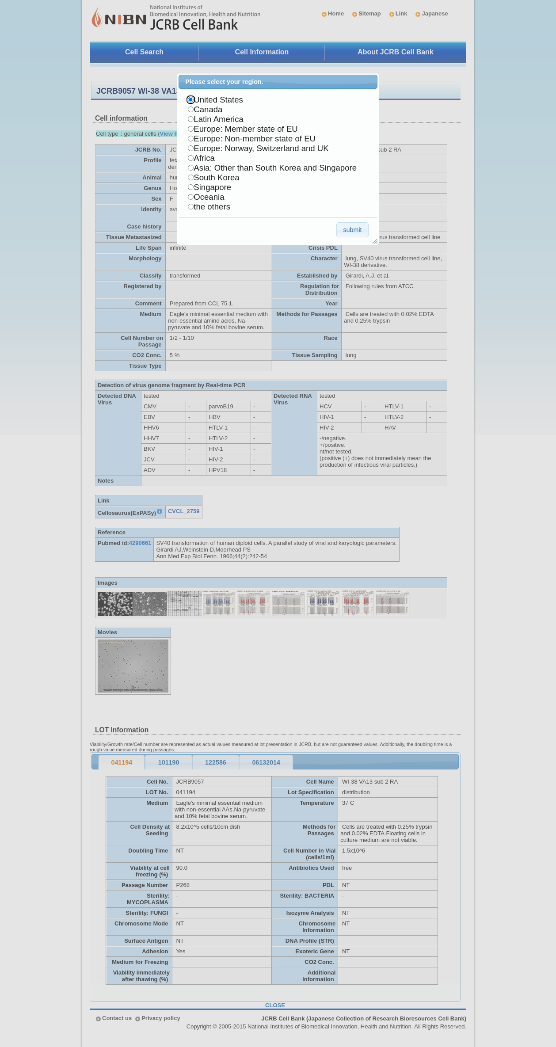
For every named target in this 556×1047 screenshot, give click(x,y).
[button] (352, 229)
